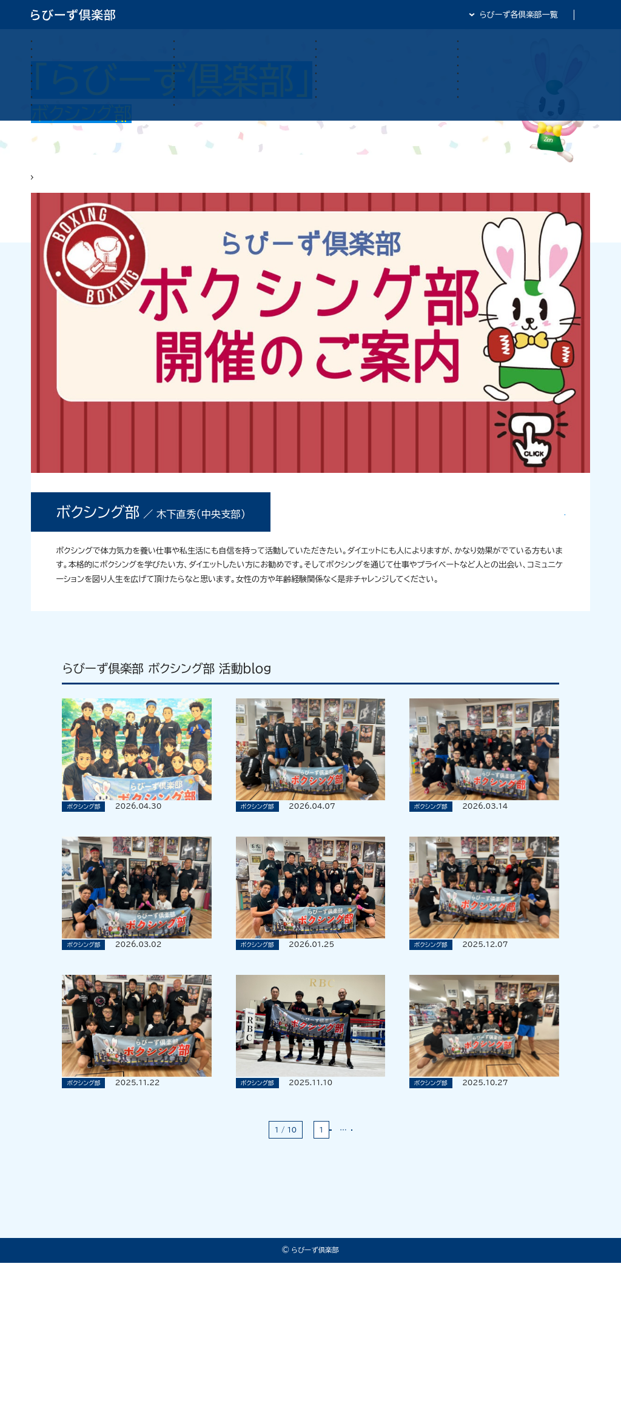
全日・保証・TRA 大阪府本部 (539, 14)
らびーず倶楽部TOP (318, 14)
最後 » (371, 1282)
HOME (43, 184)
